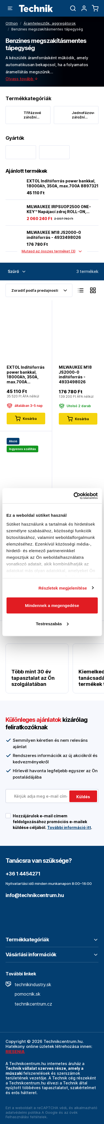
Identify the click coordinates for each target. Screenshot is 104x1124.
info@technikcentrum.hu (35, 895)
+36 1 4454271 (23, 874)
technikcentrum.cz (29, 1004)
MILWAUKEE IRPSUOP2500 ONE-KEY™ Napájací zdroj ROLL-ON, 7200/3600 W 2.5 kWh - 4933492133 (59, 209)
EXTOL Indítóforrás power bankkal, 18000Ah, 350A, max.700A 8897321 (62, 183)
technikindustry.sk (28, 984)
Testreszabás (52, 623)
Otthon (12, 23)
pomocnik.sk (23, 994)
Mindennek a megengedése (52, 605)
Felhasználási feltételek (26, 1117)
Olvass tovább (22, 78)
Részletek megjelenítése (63, 587)
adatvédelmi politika (23, 1112)
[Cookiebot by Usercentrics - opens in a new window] (74, 495)
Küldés (83, 796)
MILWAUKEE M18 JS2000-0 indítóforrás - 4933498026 (54, 235)
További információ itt (69, 827)
